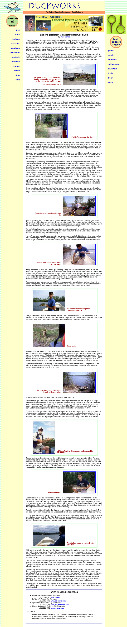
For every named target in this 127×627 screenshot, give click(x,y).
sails (110, 82)
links (17, 79)
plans (111, 50)
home (17, 34)
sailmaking (113, 64)
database (15, 48)
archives (16, 61)
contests (16, 57)
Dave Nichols (65, 37)
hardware (112, 69)
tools (110, 73)
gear (110, 78)
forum (17, 70)
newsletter (15, 52)
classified (15, 43)
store (17, 75)
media (111, 55)
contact (16, 66)
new (18, 30)
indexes (16, 39)
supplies (112, 59)
